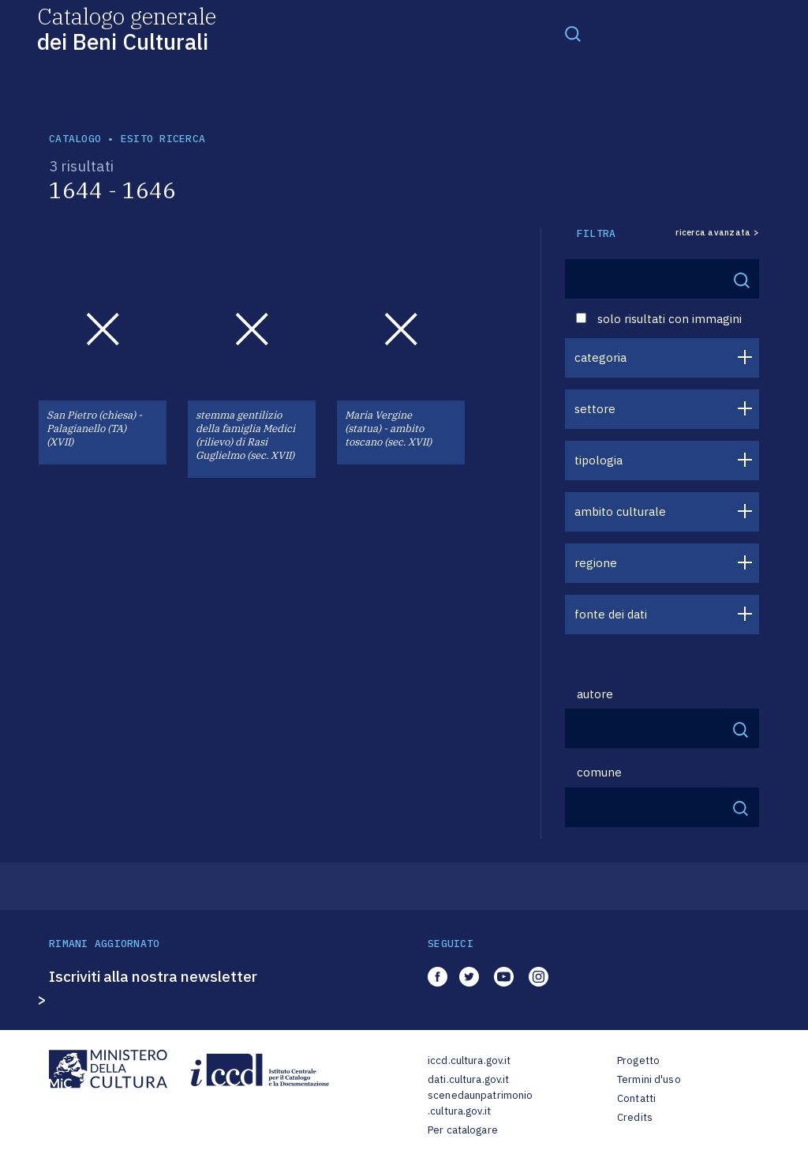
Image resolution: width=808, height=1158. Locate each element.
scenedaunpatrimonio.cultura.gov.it (480, 1103)
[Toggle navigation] (573, 33)
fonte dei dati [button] (610, 614)
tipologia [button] (598, 460)
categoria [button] (600, 357)
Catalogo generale (126, 28)
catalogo (75, 138)
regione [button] (595, 562)
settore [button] (594, 408)
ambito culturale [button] (620, 511)
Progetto (638, 1060)
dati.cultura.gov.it (468, 1079)
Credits (635, 1117)
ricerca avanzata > (717, 232)
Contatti (636, 1098)
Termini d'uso (649, 1079)
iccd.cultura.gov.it (469, 1060)
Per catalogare (463, 1130)
